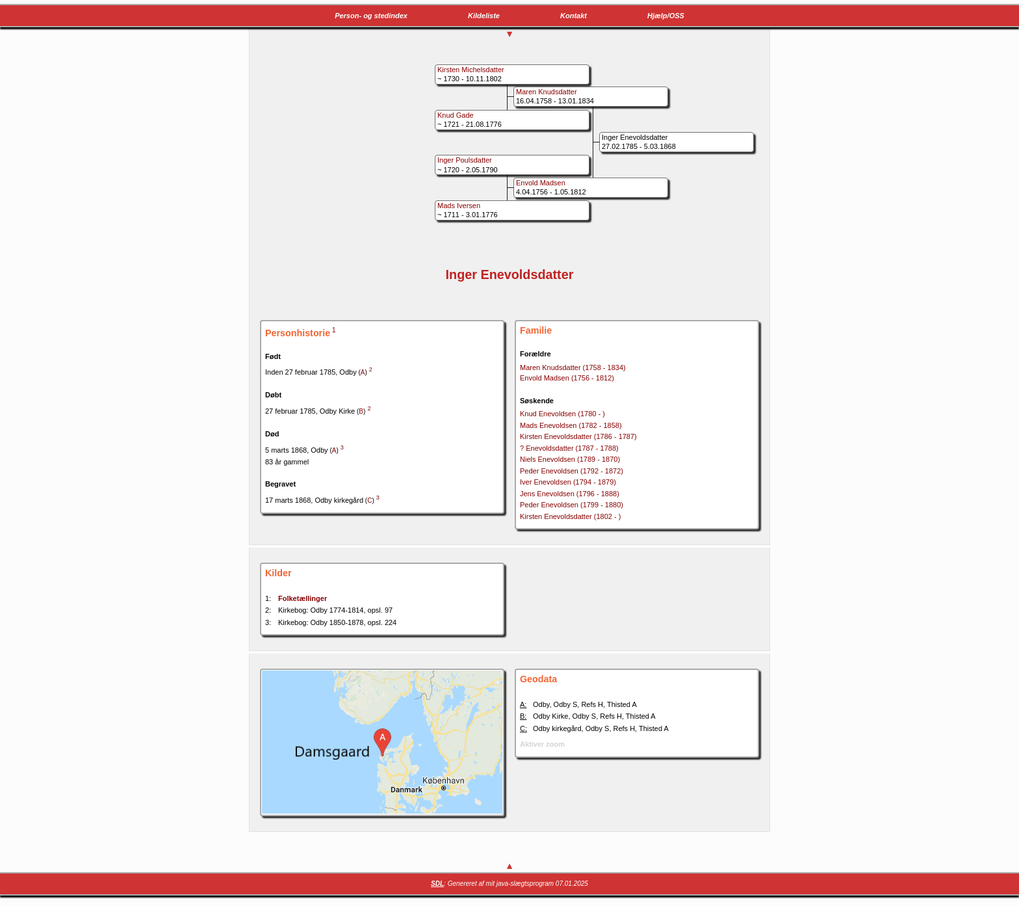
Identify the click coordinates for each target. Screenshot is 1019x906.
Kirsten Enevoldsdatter (578, 436)
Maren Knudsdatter (573, 367)
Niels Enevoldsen (570, 459)
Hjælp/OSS (665, 16)
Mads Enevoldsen (571, 425)
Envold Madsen (567, 378)
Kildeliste (484, 16)
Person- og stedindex (371, 16)
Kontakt (573, 16)
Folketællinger (302, 598)
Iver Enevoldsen (568, 482)
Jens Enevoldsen (569, 494)
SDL (437, 883)
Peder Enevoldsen (571, 471)
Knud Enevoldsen (562, 414)
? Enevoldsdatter (569, 448)
